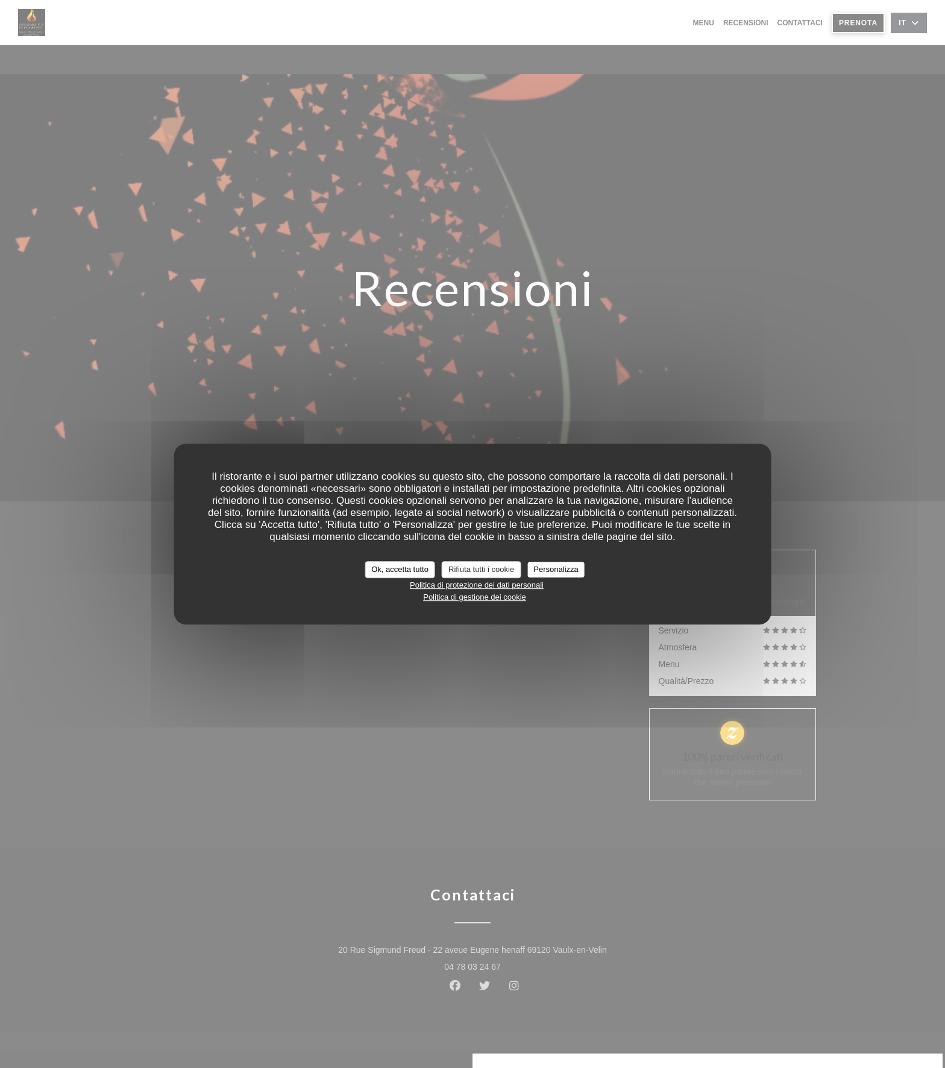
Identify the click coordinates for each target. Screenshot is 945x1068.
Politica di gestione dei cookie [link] (474, 597)
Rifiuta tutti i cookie (481, 569)
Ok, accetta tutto (400, 569)
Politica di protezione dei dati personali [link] (477, 584)
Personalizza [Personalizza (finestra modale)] (555, 569)
